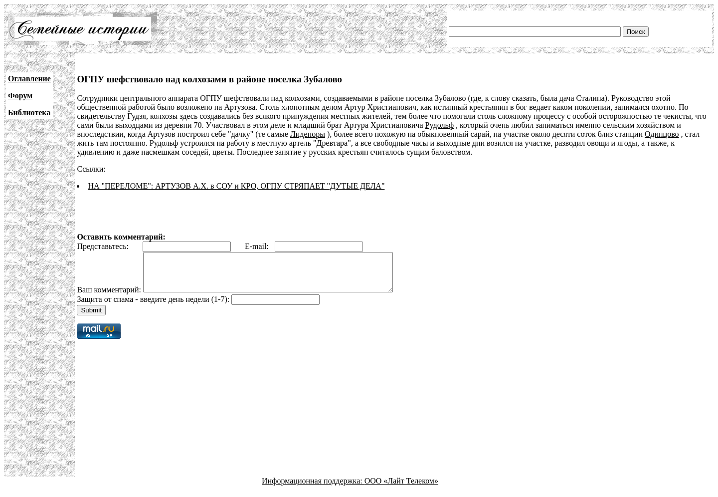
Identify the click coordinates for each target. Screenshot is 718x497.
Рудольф (439, 125)
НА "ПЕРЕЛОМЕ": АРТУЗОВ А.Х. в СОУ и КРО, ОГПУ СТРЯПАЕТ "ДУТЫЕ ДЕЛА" (236, 186)
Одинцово (662, 134)
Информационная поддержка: (313, 488)
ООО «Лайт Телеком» (401, 488)
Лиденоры (307, 134)
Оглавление (29, 78)
